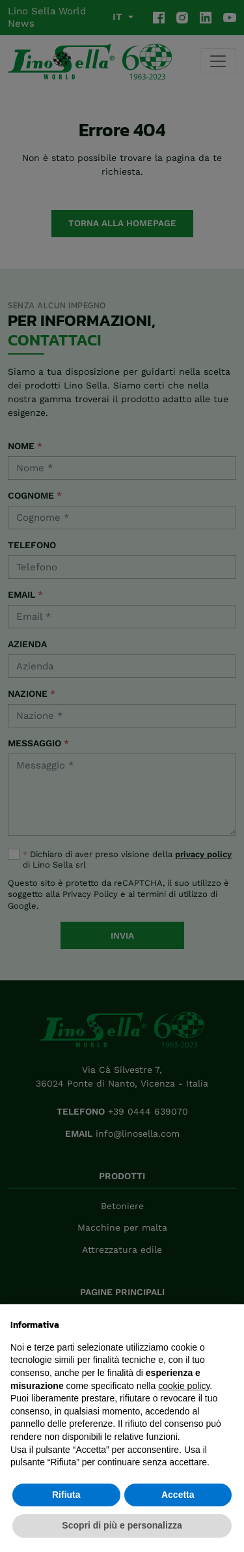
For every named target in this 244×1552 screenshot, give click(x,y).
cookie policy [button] (184, 1386)
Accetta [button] (178, 1494)
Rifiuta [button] (66, 1494)
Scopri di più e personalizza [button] (122, 1525)
